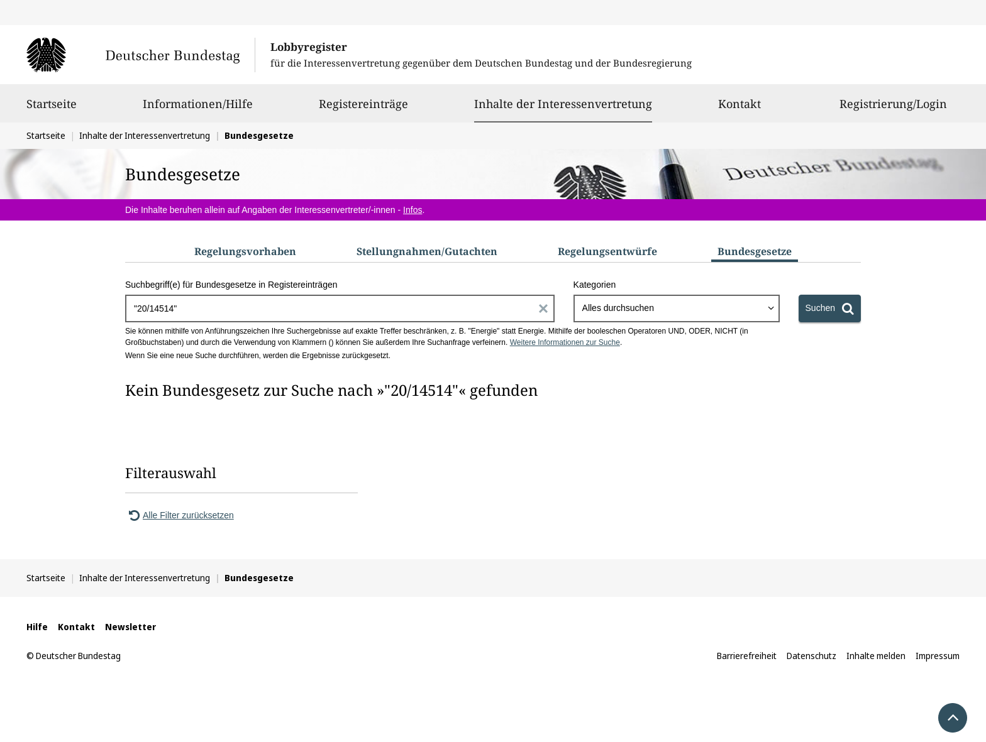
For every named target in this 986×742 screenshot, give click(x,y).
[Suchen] (830, 308)
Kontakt (739, 109)
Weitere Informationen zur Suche (565, 342)
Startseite (51, 109)
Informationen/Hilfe (198, 109)
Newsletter (130, 627)
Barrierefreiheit (747, 656)
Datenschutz (811, 656)
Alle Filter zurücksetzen (179, 515)
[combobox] (676, 308)
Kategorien (594, 285)
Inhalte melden (876, 656)
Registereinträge (363, 109)
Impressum (938, 656)
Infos (412, 210)
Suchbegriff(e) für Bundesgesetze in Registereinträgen (231, 285)
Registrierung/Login (893, 109)
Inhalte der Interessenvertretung (563, 104)
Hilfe (37, 627)
